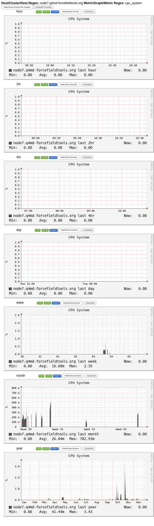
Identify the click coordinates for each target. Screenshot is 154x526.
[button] (17, 7)
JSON (46, 12)
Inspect (55, 12)
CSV (39, 12)
